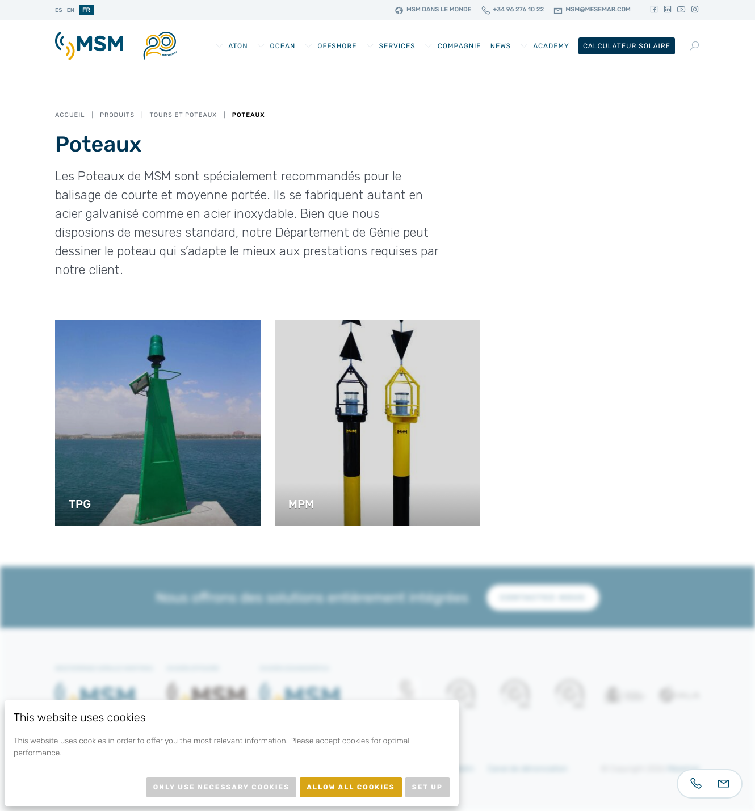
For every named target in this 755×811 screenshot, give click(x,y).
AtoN (238, 46)
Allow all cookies (351, 787)
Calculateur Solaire (626, 46)
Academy (551, 46)
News (500, 46)
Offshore (336, 46)
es (58, 10)
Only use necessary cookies (221, 787)
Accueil (70, 115)
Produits (117, 115)
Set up (427, 787)
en (70, 10)
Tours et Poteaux (183, 115)
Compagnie (459, 46)
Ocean (283, 46)
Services (397, 46)
